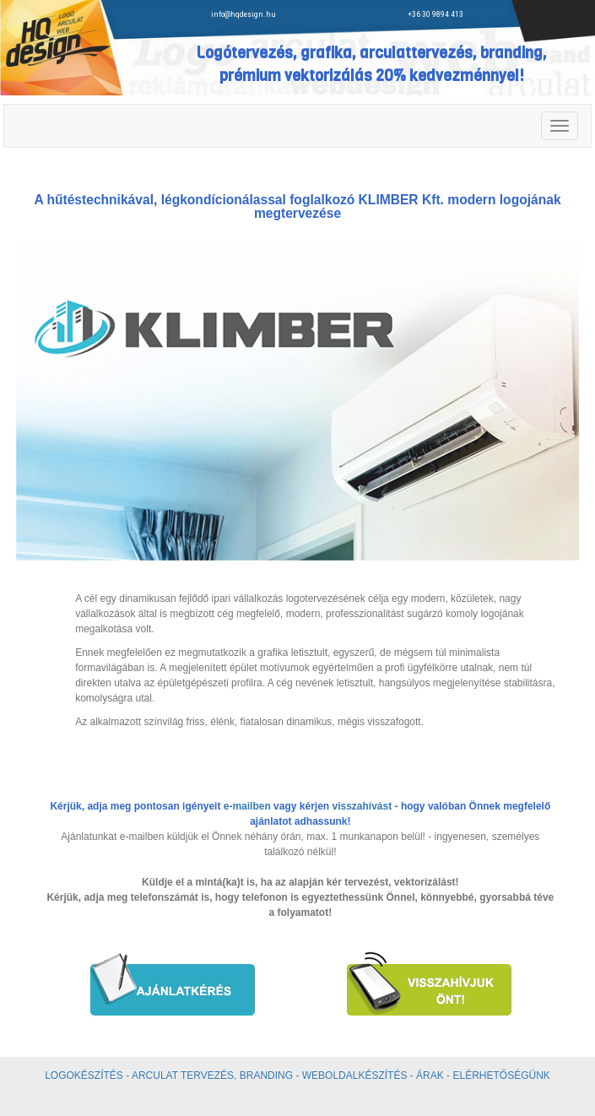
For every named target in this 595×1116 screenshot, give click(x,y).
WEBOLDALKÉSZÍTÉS (355, 1075)
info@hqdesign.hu (243, 14)
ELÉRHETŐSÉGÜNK (500, 1075)
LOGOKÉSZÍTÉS (84, 1075)
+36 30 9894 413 (437, 14)
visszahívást (362, 806)
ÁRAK (430, 1075)
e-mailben (247, 806)
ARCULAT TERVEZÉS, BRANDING (212, 1075)
